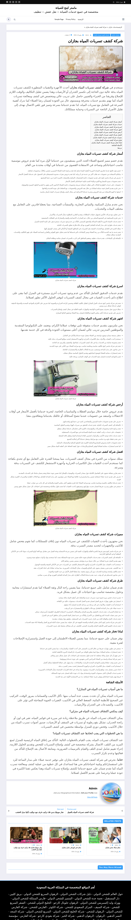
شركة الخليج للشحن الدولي (68, 911)
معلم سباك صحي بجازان (112, 848)
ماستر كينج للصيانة (66, 8)
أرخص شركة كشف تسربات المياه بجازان (108, 132)
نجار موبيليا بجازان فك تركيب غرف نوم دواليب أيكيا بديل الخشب (28, 849)
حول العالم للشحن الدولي (108, 894)
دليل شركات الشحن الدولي (75, 894)
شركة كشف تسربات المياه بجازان (89, 87)
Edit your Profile (87, 793)
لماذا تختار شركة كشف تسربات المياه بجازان (107, 143)
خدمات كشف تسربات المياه (101, 35)
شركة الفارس (28, 916)
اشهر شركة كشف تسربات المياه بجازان (108, 129)
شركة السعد (17, 911)
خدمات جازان (115, 35)
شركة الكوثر (56, 907)
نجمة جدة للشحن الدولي (89, 898)
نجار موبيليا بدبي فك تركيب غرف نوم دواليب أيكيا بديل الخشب (39, 812)
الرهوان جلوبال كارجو (65, 903)
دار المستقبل (112, 898)
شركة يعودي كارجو (48, 916)
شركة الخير (68, 916)
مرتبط (120, 148)
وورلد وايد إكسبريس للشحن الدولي (100, 903)
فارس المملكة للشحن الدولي (28, 898)
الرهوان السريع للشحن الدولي (41, 894)
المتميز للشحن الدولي (60, 898)
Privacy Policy (70, 19)
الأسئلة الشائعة (117, 145)
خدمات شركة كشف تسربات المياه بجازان (108, 124)
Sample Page (59, 19)
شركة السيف (101, 907)
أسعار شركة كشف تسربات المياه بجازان (108, 122)
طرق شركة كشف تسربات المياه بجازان (108, 140)
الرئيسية (80, 19)
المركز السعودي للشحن (78, 907)
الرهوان (100, 916)
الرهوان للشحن (95, 911)
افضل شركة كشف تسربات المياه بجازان (108, 135)
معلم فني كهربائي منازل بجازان (71, 848)
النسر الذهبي (114, 916)
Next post (60, 809)
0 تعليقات (67, 35)
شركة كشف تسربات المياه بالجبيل (80, 812)
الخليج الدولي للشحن (39, 903)
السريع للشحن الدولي (38, 911)
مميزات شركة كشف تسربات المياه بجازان (107, 137)
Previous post (71, 809)
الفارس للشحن (38, 907)
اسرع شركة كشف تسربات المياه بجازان (108, 127)
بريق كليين (16, 894)
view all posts (92, 797)
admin (87, 35)
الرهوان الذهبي (85, 916)
